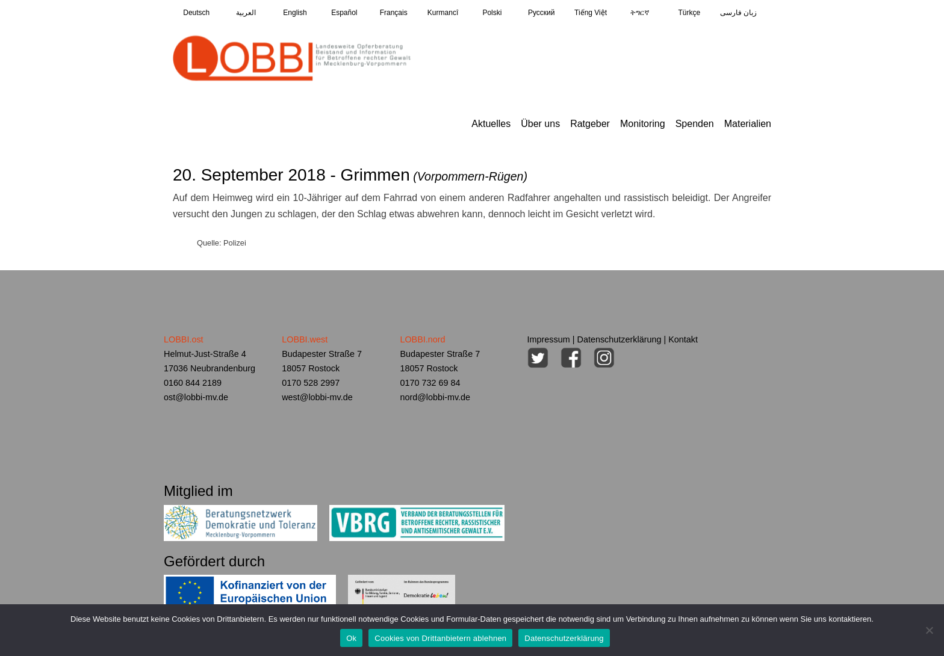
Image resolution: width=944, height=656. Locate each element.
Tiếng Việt (590, 12)
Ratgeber (590, 124)
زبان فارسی (738, 12)
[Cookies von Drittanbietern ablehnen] (929, 630)
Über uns (540, 124)
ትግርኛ (639, 12)
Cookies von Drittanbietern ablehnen (440, 638)
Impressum (548, 339)
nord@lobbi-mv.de (435, 397)
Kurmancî (442, 12)
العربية (246, 12)
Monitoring (642, 124)
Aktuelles (491, 124)
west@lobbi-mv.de (317, 397)
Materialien (747, 124)
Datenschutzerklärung (619, 339)
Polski (492, 12)
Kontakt (683, 339)
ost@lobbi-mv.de (196, 397)
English (294, 12)
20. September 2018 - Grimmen (350, 175)
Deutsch (196, 12)
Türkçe (689, 12)
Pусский (541, 12)
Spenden (694, 124)
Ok (351, 638)
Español (344, 12)
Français (394, 12)
